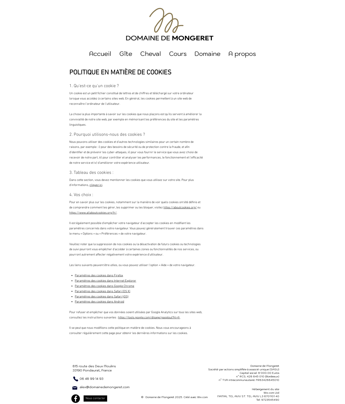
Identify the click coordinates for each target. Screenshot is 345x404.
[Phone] (76, 379)
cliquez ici (96, 185)
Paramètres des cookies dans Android (99, 302)
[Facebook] (75, 398)
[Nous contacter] (95, 398)
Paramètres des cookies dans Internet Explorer (105, 281)
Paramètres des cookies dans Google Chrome (104, 286)
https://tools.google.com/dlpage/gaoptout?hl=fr (149, 318)
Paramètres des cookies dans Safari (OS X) (102, 291)
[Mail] (74, 388)
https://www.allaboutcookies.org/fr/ (93, 213)
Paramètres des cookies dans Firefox (99, 275)
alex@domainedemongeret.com (105, 387)
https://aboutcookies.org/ (180, 207)
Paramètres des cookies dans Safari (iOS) (101, 297)
